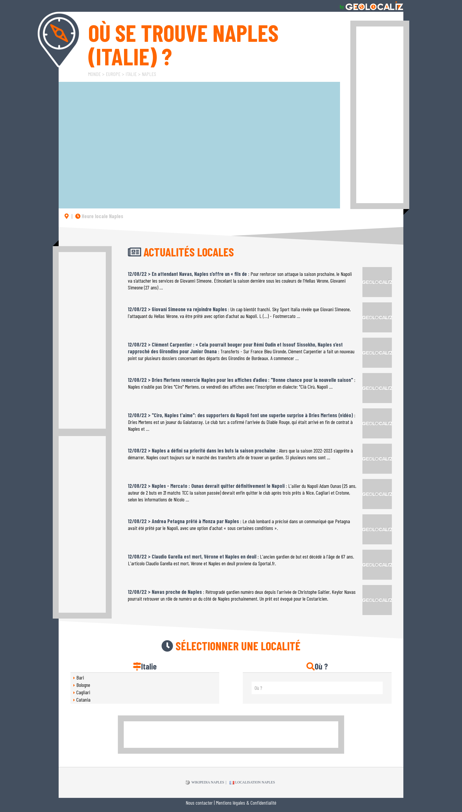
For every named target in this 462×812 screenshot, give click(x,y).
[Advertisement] (379, 114)
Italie (131, 74)
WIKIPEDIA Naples (204, 782)
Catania (83, 699)
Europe (113, 74)
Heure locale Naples (99, 216)
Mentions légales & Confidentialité (246, 802)
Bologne (83, 685)
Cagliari (83, 692)
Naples (149, 74)
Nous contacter (199, 802)
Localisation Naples (252, 782)
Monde (94, 74)
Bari (80, 677)
